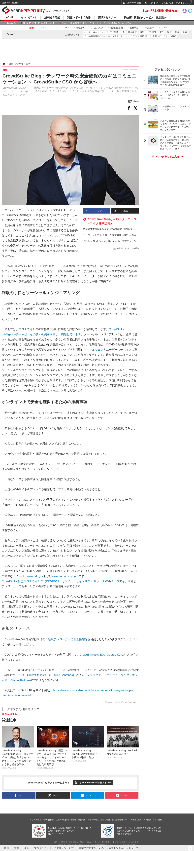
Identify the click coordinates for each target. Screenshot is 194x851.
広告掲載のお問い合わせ (66, 820)
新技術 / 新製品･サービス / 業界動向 (145, 17)
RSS (67, 27)
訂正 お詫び (97, 27)
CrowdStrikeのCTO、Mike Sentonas (50, 675)
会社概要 (82, 820)
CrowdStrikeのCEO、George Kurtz (102, 654)
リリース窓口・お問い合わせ (42, 820)
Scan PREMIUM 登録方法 (159, 10)
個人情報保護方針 (119, 820)
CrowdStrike (11, 714)
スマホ (164, 27)
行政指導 (152, 32)
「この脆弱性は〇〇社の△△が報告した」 (104, 36)
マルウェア (96, 349)
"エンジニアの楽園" (109, 32)
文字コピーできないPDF (164, 36)
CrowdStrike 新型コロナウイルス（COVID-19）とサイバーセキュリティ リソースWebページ (60, 581)
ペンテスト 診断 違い (139, 36)
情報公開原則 (116, 27)
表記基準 (149, 27)
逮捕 (184, 32)
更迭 (162, 32)
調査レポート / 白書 (79, 17)
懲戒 (177, 32)
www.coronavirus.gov (65, 576)
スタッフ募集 (156, 820)
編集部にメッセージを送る (128, 248)
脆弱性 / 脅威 (52, 17)
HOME (9, 17)
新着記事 (11, 23)
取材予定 (134, 27)
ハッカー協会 (90, 32)
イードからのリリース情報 (140, 820)
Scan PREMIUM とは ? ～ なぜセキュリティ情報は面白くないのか (96, 23)
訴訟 (142, 32)
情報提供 (80, 27)
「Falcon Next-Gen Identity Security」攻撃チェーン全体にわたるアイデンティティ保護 (128, 241)
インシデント (29, 17)
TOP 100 (45, 27)
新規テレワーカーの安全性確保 (68, 639)
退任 (169, 32)
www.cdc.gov (35, 576)
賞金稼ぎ (132, 32)
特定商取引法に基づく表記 (99, 820)
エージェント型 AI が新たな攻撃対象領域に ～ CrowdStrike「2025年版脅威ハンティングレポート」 (135, 235)
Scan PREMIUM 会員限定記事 (39, 23)
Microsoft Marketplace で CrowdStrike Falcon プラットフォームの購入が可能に (124, 229)
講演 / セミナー (107, 17)
